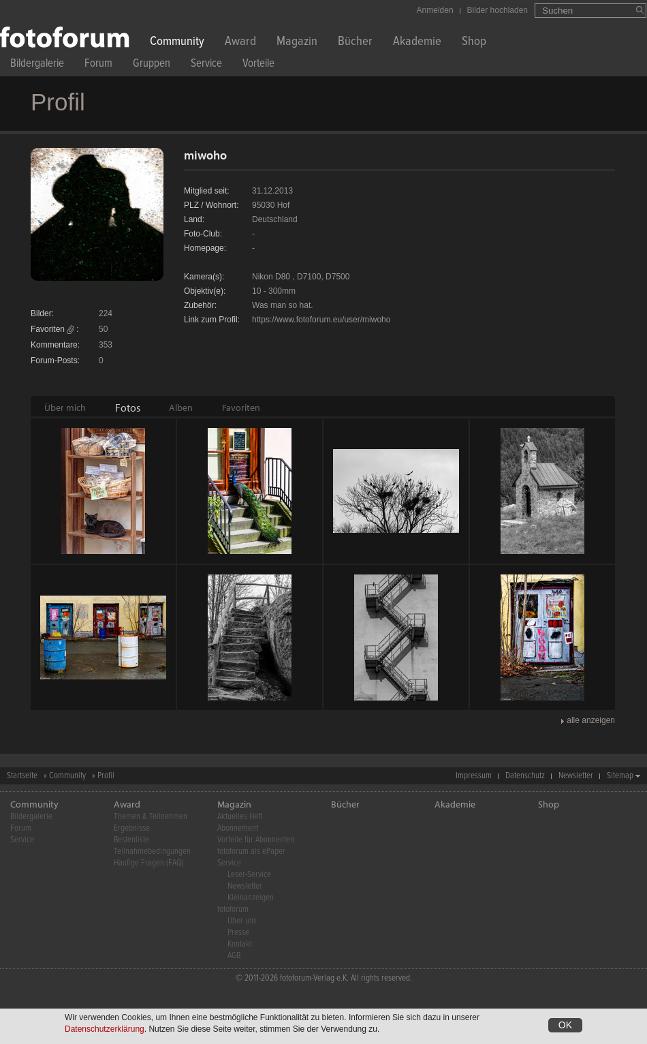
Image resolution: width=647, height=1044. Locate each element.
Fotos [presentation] (127, 407)
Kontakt (239, 944)
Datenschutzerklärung (104, 1029)
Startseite (22, 776)
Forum (98, 65)
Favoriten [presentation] (241, 407)
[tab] (65, 407)
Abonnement (237, 828)
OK (565, 1024)
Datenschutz (525, 776)
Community (177, 42)
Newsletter (575, 776)
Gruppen (151, 65)
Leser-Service (249, 874)
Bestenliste (131, 840)
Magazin (297, 42)
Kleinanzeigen (250, 898)
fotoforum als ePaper (251, 851)
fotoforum (233, 909)
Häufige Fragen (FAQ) (149, 863)
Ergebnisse (132, 828)
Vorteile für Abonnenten (255, 840)
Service (206, 65)
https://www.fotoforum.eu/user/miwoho (321, 319)
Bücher (355, 42)
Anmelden (435, 10)
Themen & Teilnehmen (150, 817)
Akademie (417, 42)
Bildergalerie (37, 65)
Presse (238, 932)
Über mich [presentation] (65, 407)
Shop (474, 42)
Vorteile (258, 65)
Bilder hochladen (497, 10)
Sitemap (620, 776)
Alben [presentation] (181, 407)
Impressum (474, 776)
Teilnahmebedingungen (152, 851)
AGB (233, 956)
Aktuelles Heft (239, 817)
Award (240, 42)
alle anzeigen (591, 720)
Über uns (242, 921)
